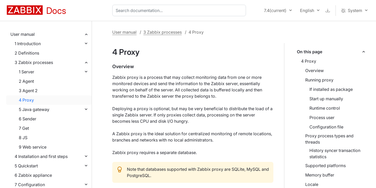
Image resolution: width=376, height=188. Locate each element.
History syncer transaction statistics (334, 153)
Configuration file (326, 127)
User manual (22, 34)
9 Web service (32, 147)
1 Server (26, 71)
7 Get (24, 128)
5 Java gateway (34, 109)
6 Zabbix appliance (33, 175)
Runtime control (324, 108)
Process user (321, 117)
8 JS (23, 137)
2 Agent (26, 81)
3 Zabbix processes (34, 62)
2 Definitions (27, 53)
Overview (314, 70)
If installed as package (331, 89)
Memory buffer (319, 175)
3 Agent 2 (28, 90)
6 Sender (27, 118)
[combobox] (180, 10)
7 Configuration (30, 184)
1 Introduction (28, 43)
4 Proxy (26, 100)
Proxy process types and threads (329, 139)
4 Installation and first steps (41, 156)
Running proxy (319, 80)
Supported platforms (325, 165)
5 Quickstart (26, 165)
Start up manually (326, 98)
